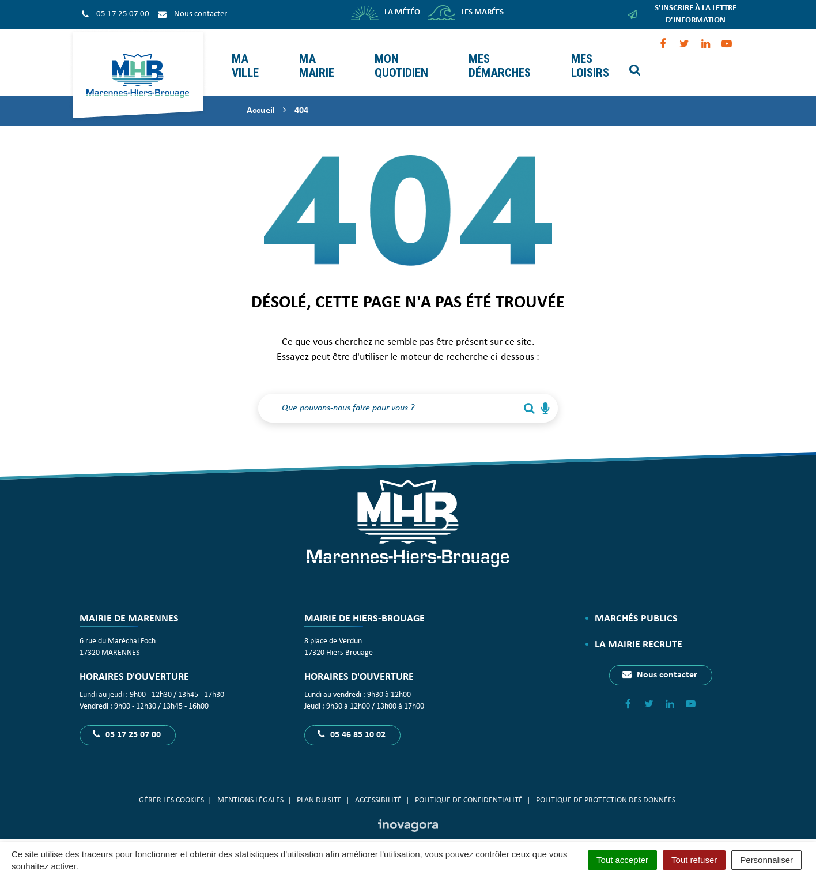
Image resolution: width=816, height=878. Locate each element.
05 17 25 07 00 (127, 726)
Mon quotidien (400, 58)
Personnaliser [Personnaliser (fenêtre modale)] (766, 860)
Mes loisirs (589, 58)
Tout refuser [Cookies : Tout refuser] (694, 860)
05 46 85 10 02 (352, 726)
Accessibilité (378, 791)
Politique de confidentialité (469, 791)
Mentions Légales (250, 791)
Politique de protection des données (606, 791)
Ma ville (244, 58)
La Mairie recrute (638, 636)
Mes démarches (498, 58)
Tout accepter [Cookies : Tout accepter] (622, 860)
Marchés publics (636, 609)
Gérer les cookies (171, 791)
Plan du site (319, 791)
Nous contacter (659, 666)
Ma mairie (315, 58)
